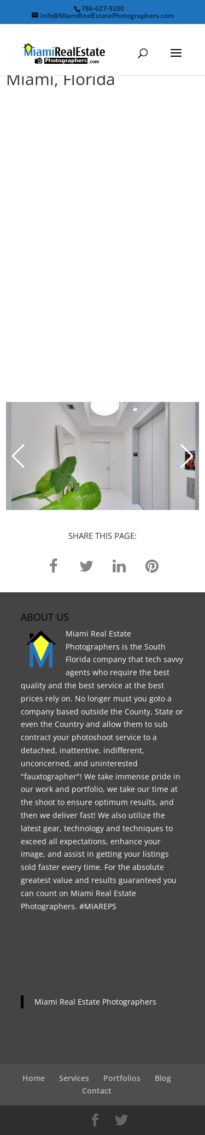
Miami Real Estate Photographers (95, 1001)
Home (33, 1078)
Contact (97, 1090)
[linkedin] (119, 565)
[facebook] (53, 565)
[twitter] (86, 565)
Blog (163, 1078)
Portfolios (121, 1078)
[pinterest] (152, 565)
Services (74, 1078)
